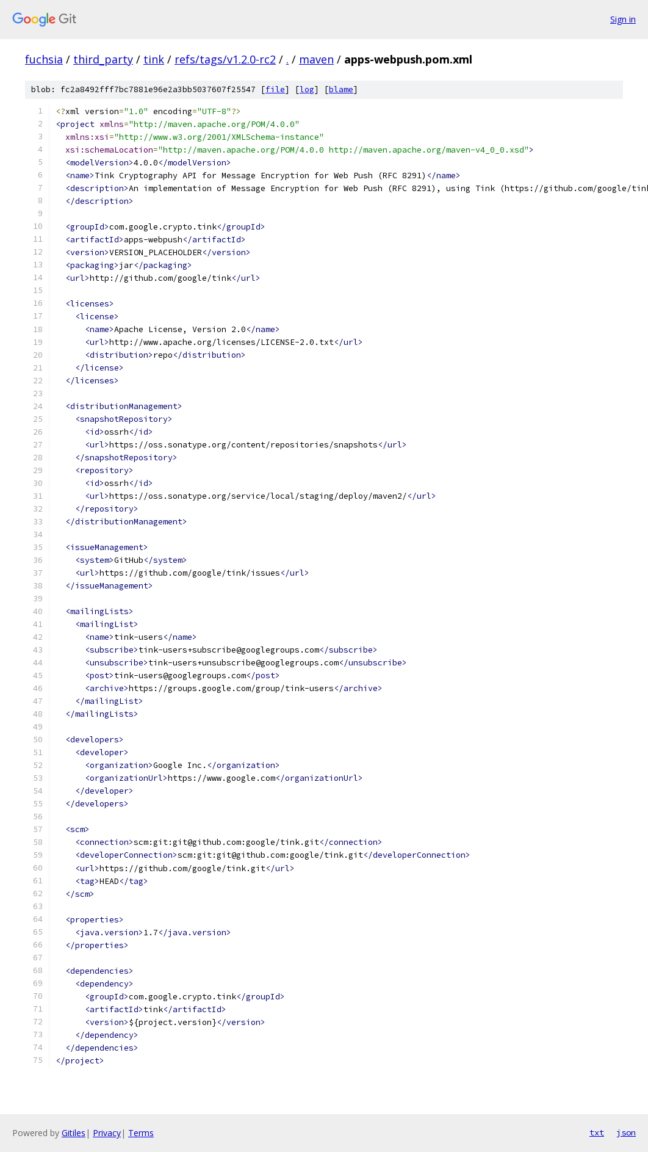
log (307, 89)
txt (596, 1132)
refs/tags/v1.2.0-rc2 (225, 59)
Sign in (623, 19)
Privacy (107, 1133)
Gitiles (73, 1133)
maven (316, 59)
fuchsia (44, 59)
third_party (103, 59)
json (626, 1132)
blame (341, 89)
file (275, 89)
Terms (141, 1133)
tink (153, 59)
